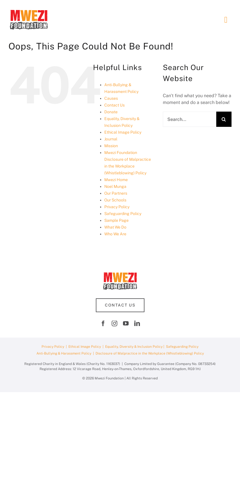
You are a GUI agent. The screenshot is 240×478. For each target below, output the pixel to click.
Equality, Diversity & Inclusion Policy (134, 347)
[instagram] (114, 323)
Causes (111, 98)
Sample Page (116, 220)
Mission (111, 146)
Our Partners (115, 193)
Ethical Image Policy (122, 132)
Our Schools (115, 200)
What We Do (115, 227)
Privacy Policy (116, 207)
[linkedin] (137, 323)
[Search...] (189, 119)
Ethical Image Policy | (86, 347)
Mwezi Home (116, 179)
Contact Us (114, 105)
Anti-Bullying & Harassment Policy (63, 353)
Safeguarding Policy (122, 213)
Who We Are (115, 234)
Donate (111, 112)
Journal (110, 139)
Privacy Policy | (55, 347)
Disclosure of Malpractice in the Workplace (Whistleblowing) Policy (150, 353)
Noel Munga (115, 186)
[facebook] (103, 323)
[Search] (224, 119)
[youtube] (126, 323)
